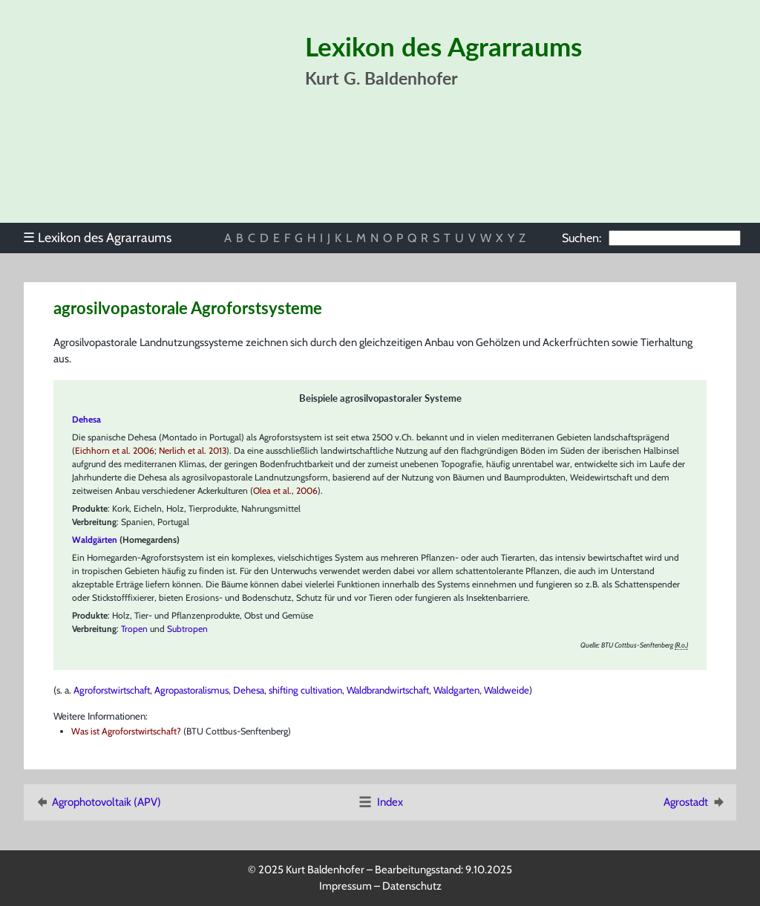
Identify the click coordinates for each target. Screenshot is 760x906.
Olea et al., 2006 (285, 490)
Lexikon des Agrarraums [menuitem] (97, 237)
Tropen (134, 628)
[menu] (104, 237)
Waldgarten (456, 690)
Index (380, 802)
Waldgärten (94, 539)
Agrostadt (695, 802)
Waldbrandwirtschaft (388, 690)
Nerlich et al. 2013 (192, 450)
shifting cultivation (305, 690)
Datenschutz (412, 886)
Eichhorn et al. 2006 (114, 450)
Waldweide (506, 690)
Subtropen (187, 628)
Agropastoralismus (191, 690)
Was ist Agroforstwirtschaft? (126, 731)
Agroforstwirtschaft (111, 690)
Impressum (345, 886)
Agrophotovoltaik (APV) (97, 802)
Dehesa (248, 690)
